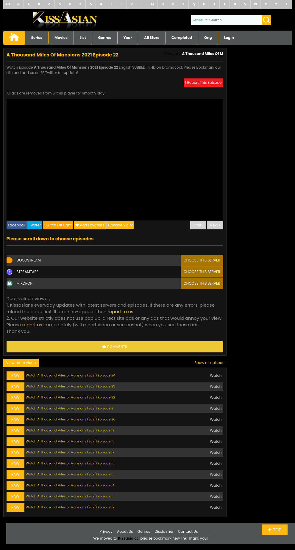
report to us (120, 311)
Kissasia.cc (128, 538)
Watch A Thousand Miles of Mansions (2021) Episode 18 (70, 441)
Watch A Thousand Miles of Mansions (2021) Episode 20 (70, 419)
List (83, 37)
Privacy (106, 531)
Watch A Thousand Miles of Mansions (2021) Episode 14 (70, 485)
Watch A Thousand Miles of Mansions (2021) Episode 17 (70, 452)
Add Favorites (92, 225)
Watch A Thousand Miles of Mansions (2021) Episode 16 (70, 463)
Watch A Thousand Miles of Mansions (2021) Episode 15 (70, 474)
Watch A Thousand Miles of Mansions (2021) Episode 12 (70, 507)
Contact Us (188, 531)
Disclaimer (164, 531)
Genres (104, 37)
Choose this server (202, 260)
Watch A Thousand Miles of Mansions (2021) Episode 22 (70, 397)
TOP (274, 529)
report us (32, 325)
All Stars (151, 37)
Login (229, 37)
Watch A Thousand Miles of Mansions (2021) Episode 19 (70, 430)
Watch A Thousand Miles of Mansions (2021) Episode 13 (70, 496)
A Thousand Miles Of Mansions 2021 (214, 53)
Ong (208, 37)
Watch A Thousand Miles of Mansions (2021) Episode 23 (70, 386)
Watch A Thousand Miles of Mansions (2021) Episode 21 (70, 408)
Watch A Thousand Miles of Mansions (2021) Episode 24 (70, 375)
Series (37, 37)
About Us (125, 531)
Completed (181, 37)
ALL (8, 4)
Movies (61, 37)
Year (128, 37)
